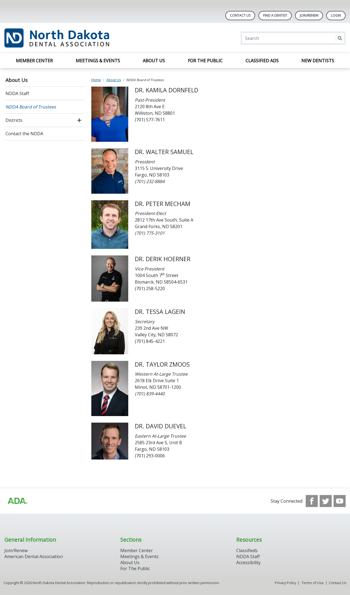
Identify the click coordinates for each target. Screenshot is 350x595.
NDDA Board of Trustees (30, 107)
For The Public (135, 568)
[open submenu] (79, 120)
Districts (13, 120)
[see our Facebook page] (312, 501)
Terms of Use (313, 582)
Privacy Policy (285, 582)
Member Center (34, 61)
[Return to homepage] (75, 38)
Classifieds (247, 550)
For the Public (205, 61)
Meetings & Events (98, 61)
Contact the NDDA (24, 134)
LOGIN (336, 15)
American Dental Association (33, 556)
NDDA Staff (17, 93)
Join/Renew (309, 15)
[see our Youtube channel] (340, 501)
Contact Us (240, 15)
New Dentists (317, 61)
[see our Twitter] (326, 501)
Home (96, 80)
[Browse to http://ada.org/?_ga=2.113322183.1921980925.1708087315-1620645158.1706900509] (17, 501)
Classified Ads (262, 61)
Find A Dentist (275, 15)
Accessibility (248, 562)
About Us (154, 61)
